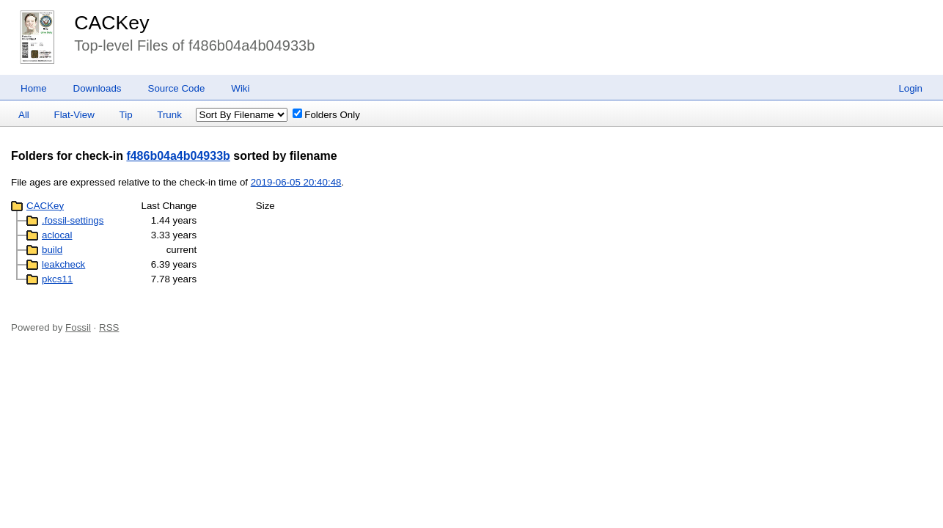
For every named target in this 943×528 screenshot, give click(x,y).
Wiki (240, 88)
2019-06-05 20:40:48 (296, 182)
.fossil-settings (72, 220)
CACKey (111, 23)
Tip (126, 114)
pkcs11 (57, 279)
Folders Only (326, 114)
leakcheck (63, 264)
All (23, 114)
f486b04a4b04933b (178, 156)
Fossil (78, 327)
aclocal (57, 235)
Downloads (97, 88)
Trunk (169, 114)
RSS (109, 327)
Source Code (176, 88)
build (52, 249)
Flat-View (74, 114)
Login (910, 88)
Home (34, 88)
